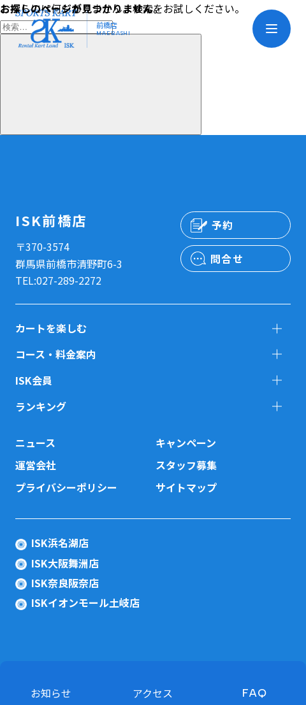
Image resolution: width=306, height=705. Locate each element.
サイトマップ (186, 487)
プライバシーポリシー (66, 487)
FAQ (255, 693)
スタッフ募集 (186, 465)
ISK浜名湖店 (60, 542)
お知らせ (51, 693)
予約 (223, 224)
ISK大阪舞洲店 (65, 563)
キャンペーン (186, 442)
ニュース (35, 442)
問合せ (227, 258)
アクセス (153, 693)
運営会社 (35, 465)
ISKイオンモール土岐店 (85, 602)
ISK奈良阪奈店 (65, 582)
